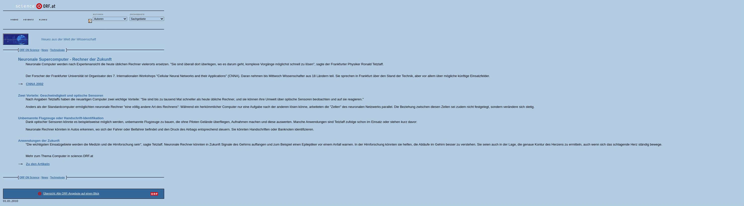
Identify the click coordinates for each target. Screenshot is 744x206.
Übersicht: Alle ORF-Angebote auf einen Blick (71, 193)
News (45, 50)
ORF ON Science (29, 50)
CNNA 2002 (35, 84)
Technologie (57, 50)
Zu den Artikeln (38, 164)
